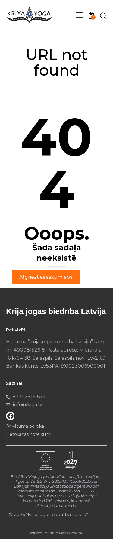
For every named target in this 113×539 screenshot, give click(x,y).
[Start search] (103, 15)
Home (37, 84)
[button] (79, 14)
